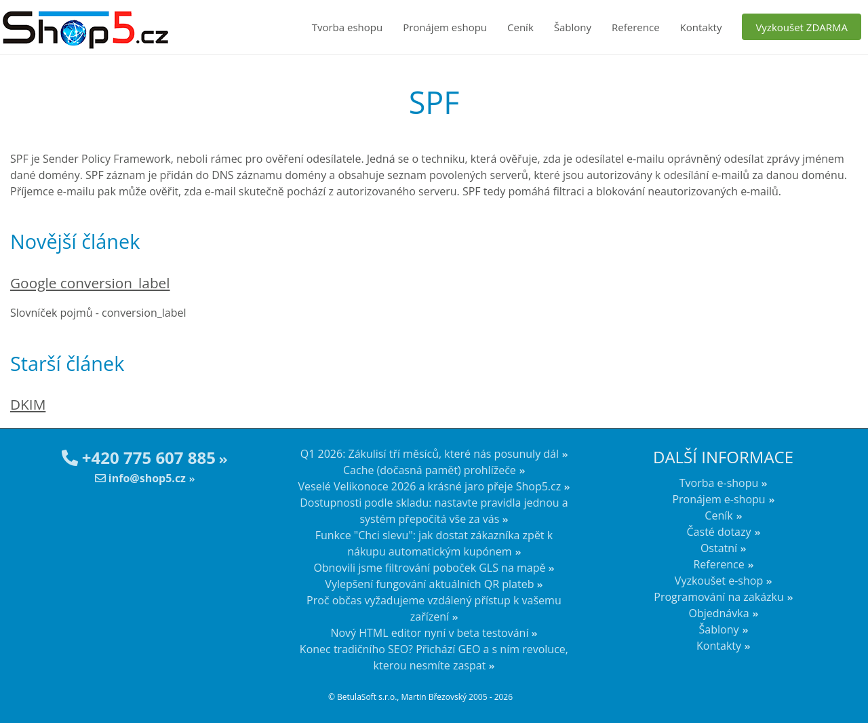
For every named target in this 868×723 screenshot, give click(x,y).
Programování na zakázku (719, 596)
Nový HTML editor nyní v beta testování (429, 632)
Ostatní (719, 548)
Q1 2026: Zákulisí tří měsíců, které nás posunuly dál (429, 453)
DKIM (27, 404)
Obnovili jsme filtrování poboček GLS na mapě (429, 567)
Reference (636, 27)
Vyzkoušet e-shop (719, 580)
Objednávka (719, 613)
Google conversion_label (90, 282)
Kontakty (701, 27)
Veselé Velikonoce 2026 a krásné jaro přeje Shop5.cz (429, 486)
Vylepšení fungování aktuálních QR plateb (429, 584)
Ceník (520, 27)
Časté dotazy (719, 531)
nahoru (848, 689)
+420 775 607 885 (139, 457)
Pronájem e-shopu (718, 499)
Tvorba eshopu (347, 27)
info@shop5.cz (140, 478)
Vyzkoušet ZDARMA (801, 27)
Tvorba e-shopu (719, 482)
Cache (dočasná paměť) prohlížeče (429, 470)
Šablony (572, 27)
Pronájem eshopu (445, 27)
